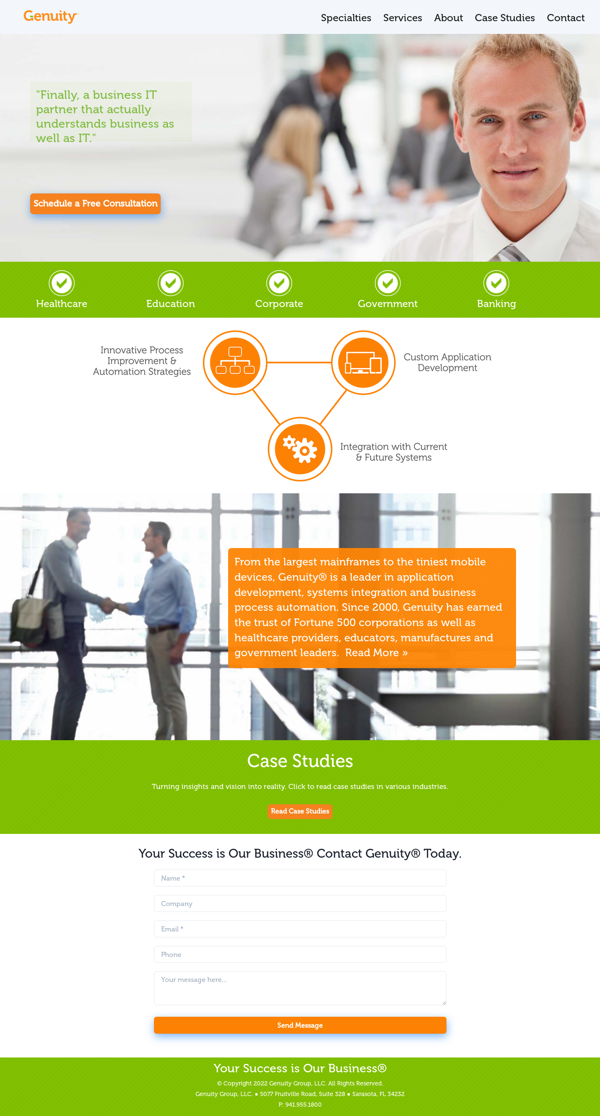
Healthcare (61, 290)
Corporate (279, 290)
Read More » (376, 652)
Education (170, 290)
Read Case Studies (300, 811)
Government (388, 290)
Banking (496, 290)
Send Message (300, 1025)
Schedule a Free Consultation (95, 203)
